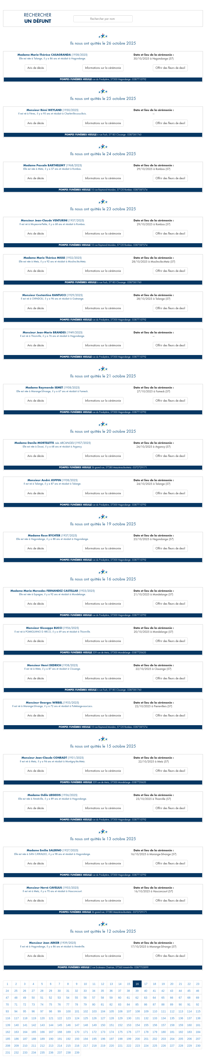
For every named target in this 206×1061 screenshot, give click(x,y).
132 (146, 1018)
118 (25, 1018)
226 (163, 1045)
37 (119, 990)
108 (137, 1011)
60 (119, 997)
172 (94, 1032)
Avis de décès (35, 67)
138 (198, 1018)
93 (7, 1011)
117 (16, 1018)
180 (163, 1032)
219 (103, 1045)
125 (85, 1018)
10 (85, 984)
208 (7, 1045)
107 (129, 1011)
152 (120, 1025)
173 (103, 1032)
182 (180, 1032)
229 (189, 1045)
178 (146, 1032)
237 (59, 1052)
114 (189, 1011)
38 (128, 990)
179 (154, 1032)
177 (137, 1032)
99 (59, 1011)
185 (7, 1038)
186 (16, 1038)
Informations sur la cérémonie (103, 67)
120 (42, 1018)
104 (103, 1011)
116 (7, 1018)
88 (163, 1004)
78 (76, 1004)
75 (50, 1004)
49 (24, 997)
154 (137, 1025)
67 (180, 997)
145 (59, 1025)
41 (154, 990)
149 (94, 1025)
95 (24, 1011)
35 (102, 990)
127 (103, 1018)
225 (154, 1045)
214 (59, 1045)
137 (189, 1018)
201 (146, 1038)
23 (197, 984)
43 (171, 990)
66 (171, 997)
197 (111, 1038)
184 (198, 1032)
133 (154, 1018)
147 (77, 1025)
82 (111, 1004)
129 (120, 1018)
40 (145, 990)
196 (103, 1038)
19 (163, 984)
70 (7, 1004)
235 (42, 1052)
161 (198, 1025)
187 (25, 1038)
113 (180, 1011)
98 (50, 1011)
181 (172, 1032)
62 (137, 997)
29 (50, 990)
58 (102, 997)
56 (85, 997)
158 (172, 1025)
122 (59, 1018)
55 (76, 997)
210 (25, 1045)
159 (180, 1025)
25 (16, 990)
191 (59, 1038)
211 (33, 1045)
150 (103, 1025)
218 (94, 1045)
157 (163, 1025)
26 (24, 990)
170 (77, 1032)
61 (128, 997)
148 (85, 1025)
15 (128, 984)
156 (154, 1025)
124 (77, 1018)
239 (77, 1052)
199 (129, 1038)
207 (198, 1038)
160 (189, 1025)
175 (120, 1032)
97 (41, 1011)
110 (154, 1011)
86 (145, 1004)
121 (51, 1018)
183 (189, 1032)
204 (172, 1038)
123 (68, 1018)
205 (180, 1038)
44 (180, 990)
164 (25, 1032)
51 (41, 997)
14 (120, 984)
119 (33, 1018)
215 (68, 1045)
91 (189, 1004)
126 (94, 1018)
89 (171, 1004)
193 (77, 1038)
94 (16, 1011)
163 (16, 1032)
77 (67, 1004)
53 (59, 997)
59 (111, 997)
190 (51, 1038)
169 (68, 1032)
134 (163, 1018)
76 (59, 1004)
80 (93, 1004)
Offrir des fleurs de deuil (170, 67)
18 (154, 984)
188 (33, 1038)
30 (59, 990)
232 (16, 1052)
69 (197, 997)
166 (42, 1032)
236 (51, 1052)
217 (85, 1045)
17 (145, 984)
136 (180, 1018)
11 (94, 984)
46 (197, 990)
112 (172, 1011)
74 (41, 1004)
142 (33, 1025)
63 (145, 997)
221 (120, 1045)
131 (137, 1018)
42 (163, 990)
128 (111, 1018)
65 (163, 997)
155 (146, 1025)
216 (77, 1045)
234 (33, 1052)
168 (59, 1032)
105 (111, 1011)
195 (94, 1038)
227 (172, 1045)
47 (7, 997)
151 (111, 1025)
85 (137, 1004)
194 (85, 1038)
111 (163, 1011)
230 (198, 1045)
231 (7, 1052)
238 (68, 1052)
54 (67, 997)
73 (33, 1004)
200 (137, 1038)
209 (16, 1045)
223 (137, 1045)
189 (42, 1038)
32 (76, 990)
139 (7, 1025)
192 (68, 1038)
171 (85, 1032)
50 (33, 997)
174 (111, 1032)
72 (24, 1004)
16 (137, 984)
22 (189, 984)
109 (146, 1011)
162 (7, 1032)
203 (163, 1038)
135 (172, 1018)
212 (42, 1045)
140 (16, 1025)
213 (51, 1045)
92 (197, 1004)
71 (16, 1004)
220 (111, 1045)
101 (77, 1011)
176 (129, 1032)
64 (154, 997)
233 (25, 1052)
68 (189, 997)
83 (119, 1004)
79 (85, 1004)
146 (68, 1025)
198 (120, 1038)
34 (93, 990)
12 (102, 984)
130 (129, 1018)
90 (180, 1004)
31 (67, 990)
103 (94, 1011)
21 (180, 984)
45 (189, 990)
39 (137, 990)
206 (189, 1038)
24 (7, 990)
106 (120, 1011)
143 (42, 1025)
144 (51, 1025)
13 (111, 984)
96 (33, 1011)
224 (146, 1045)
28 (41, 990)
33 (85, 990)
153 (129, 1025)
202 (154, 1038)
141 (25, 1025)
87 (154, 1004)
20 (171, 984)
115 (198, 1011)
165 (33, 1032)
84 (128, 1004)
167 (51, 1032)
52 (50, 997)
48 (16, 997)
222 (129, 1045)
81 (102, 1004)
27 (33, 990)
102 (85, 1011)
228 (180, 1045)
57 (93, 997)
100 (68, 1011)
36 (111, 990)
